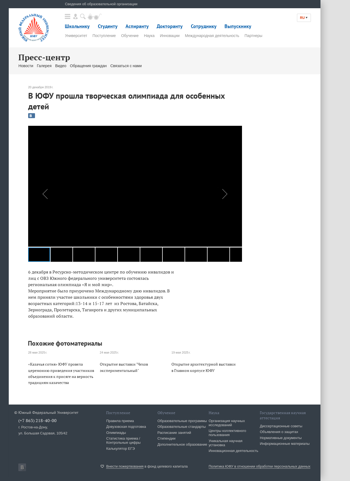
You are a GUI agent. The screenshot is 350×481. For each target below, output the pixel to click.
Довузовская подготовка (126, 427)
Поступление (104, 35)
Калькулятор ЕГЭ (120, 448)
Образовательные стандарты (182, 427)
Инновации (170, 35)
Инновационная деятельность (233, 451)
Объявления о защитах (279, 432)
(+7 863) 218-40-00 (37, 420)
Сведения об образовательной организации (101, 4)
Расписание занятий (174, 433)
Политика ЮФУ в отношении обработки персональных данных (259, 466)
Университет (76, 35)
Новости (25, 66)
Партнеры (253, 35)
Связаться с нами (126, 66)
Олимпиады (116, 433)
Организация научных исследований (227, 423)
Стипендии (167, 438)
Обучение (130, 35)
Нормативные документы (281, 438)
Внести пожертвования (125, 466)
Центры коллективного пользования (227, 433)
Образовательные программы (182, 421)
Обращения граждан (88, 66)
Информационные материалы (285, 444)
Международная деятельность (212, 35)
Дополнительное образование (182, 444)
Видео (60, 66)
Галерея (44, 66)
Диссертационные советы (281, 426)
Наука (149, 35)
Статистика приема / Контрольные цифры (123, 440)
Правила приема (120, 421)
